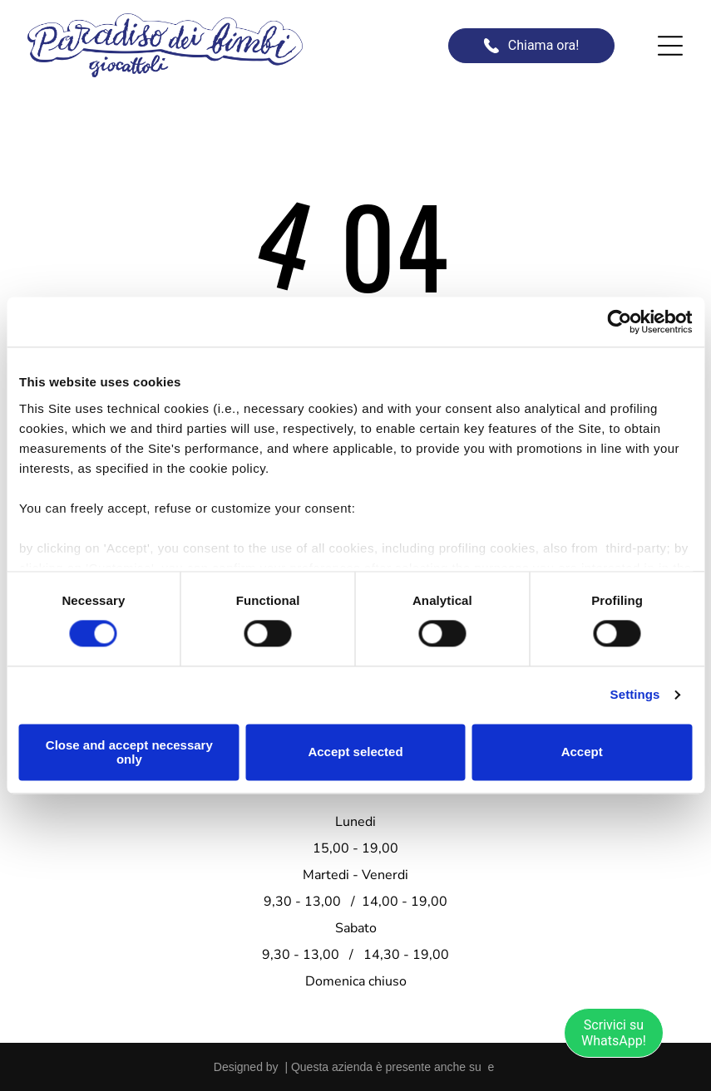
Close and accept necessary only (129, 752)
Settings (635, 694)
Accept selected (355, 752)
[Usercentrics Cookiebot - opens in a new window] (619, 322)
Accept (582, 752)
